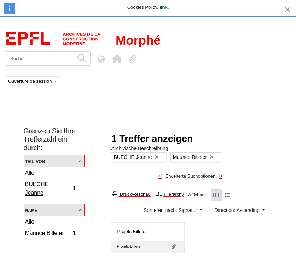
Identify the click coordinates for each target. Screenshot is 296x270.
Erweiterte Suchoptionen (191, 176)
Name (31, 210)
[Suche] (40, 58)
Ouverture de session (30, 81)
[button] (116, 59)
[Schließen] (288, 9)
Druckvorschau (131, 194)
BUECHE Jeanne (50, 188)
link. (164, 7)
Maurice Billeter (50, 234)
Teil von (35, 161)
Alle (30, 173)
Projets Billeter (132, 231)
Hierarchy (170, 194)
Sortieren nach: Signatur (171, 210)
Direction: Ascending (237, 210)
